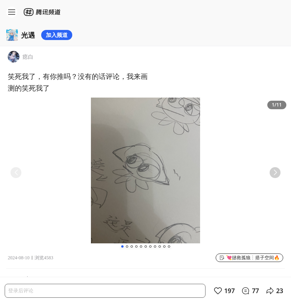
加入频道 (57, 34)
